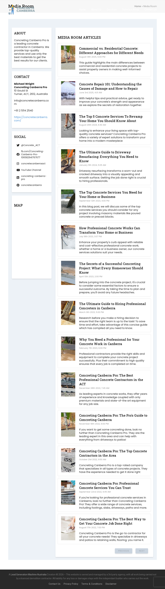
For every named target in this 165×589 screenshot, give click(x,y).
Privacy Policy (71, 583)
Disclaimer (111, 583)
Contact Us (54, 583)
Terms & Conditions (91, 583)
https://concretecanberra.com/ (31, 118)
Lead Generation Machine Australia (28, 574)
